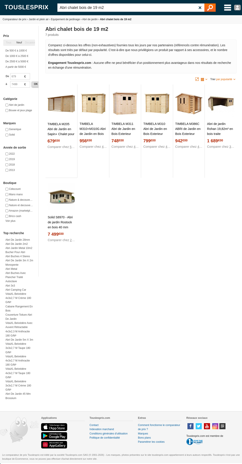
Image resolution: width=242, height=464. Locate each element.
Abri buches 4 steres (17, 256)
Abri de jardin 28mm (17, 239)
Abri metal (11, 268)
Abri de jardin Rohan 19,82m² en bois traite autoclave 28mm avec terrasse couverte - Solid (220, 136)
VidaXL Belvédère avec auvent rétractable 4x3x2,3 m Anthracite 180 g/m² (19, 329)
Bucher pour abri (15, 252)
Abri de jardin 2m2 (16, 243)
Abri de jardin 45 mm (18, 393)
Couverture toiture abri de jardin (18, 316)
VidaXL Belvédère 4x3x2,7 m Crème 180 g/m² (18, 298)
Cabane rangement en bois (19, 308)
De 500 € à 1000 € (16, 50)
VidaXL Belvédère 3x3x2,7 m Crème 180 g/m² (18, 385)
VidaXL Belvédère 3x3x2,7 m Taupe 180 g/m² (17, 348)
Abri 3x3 (10, 285)
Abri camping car (15, 289)
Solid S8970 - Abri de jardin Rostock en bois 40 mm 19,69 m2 (60, 224)
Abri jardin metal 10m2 (18, 248)
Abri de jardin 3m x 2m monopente (19, 262)
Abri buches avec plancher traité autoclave (15, 277)
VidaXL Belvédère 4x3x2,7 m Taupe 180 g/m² (17, 373)
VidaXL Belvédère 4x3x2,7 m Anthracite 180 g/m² (17, 360)
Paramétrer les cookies (151, 441)
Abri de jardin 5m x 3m (19, 339)
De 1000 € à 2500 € (16, 56)
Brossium (10, 398)
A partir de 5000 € (15, 66)
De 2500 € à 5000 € (16, 61)
